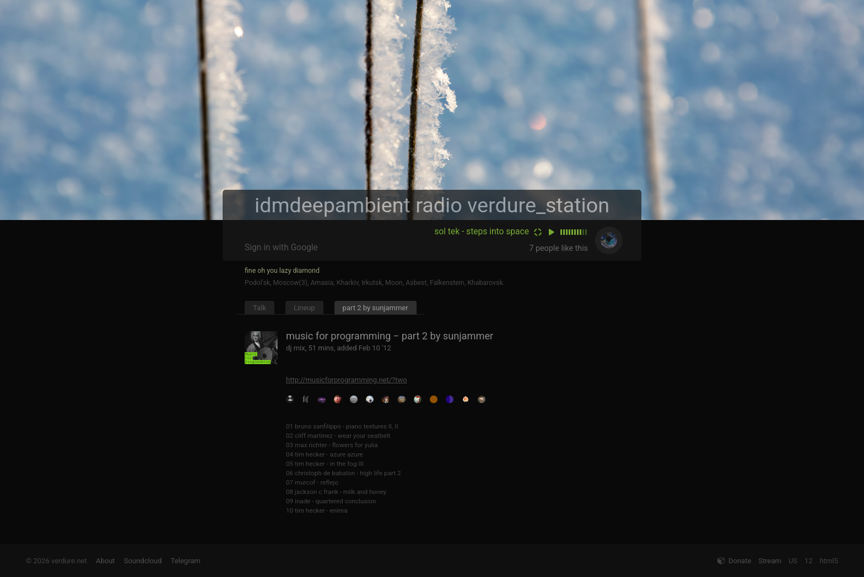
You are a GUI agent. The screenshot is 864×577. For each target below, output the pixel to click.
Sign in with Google (281, 247)
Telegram (186, 561)
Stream (769, 561)
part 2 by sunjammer (375, 308)
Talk (259, 308)
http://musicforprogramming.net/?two (346, 380)
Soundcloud (143, 561)
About (105, 561)
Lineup (304, 308)
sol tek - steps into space (481, 232)
